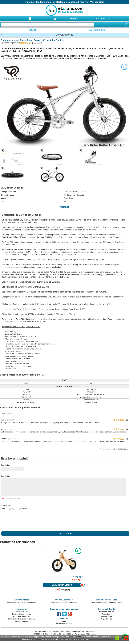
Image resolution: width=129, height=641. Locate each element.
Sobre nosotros (21, 615)
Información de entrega (21, 617)
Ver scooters (97, 2)
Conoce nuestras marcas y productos (21, 606)
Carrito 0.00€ (97, 30)
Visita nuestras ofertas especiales (64, 606)
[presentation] (22, 523)
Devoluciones (106, 620)
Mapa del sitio (106, 622)
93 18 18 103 (103, 18)
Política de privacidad (21, 620)
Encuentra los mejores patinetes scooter (107, 606)
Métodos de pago (21, 625)
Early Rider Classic (62, 588)
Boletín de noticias (106, 615)
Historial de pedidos (64, 627)
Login (32, 30)
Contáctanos (107, 617)
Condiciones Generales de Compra (21, 622)
